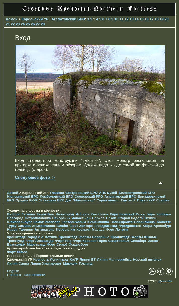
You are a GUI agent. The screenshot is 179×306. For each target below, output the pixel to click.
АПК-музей (108, 193)
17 (152, 19)
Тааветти (163, 222)
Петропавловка (38, 218)
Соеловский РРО (89, 196)
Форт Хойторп (81, 226)
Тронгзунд (15, 241)
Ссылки (162, 200)
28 (43, 24)
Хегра (147, 226)
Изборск (82, 214)
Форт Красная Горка (90, 241)
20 (167, 19)
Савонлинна (144, 222)
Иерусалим (65, 229)
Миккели (70, 263)
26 (33, 24)
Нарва (12, 229)
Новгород (15, 218)
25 (28, 24)
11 (122, 19)
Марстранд (36, 244)
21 (8, 24)
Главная (57, 193)
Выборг (13, 214)
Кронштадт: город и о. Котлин (32, 237)
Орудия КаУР (27, 200)
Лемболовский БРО (56, 196)
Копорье (163, 214)
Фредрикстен (130, 226)
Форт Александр (39, 241)
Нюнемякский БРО (23, 196)
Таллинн (26, 229)
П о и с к (14, 275)
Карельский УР (35, 19)
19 (162, 19)
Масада (98, 229)
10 (116, 19)
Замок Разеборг (46, 222)
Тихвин (150, 218)
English (13, 271)
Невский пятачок (147, 259)
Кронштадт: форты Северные (84, 237)
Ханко (153, 241)
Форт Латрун (117, 229)
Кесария (83, 229)
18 (157, 19)
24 (23, 24)
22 (13, 24)
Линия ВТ (88, 259)
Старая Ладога (130, 218)
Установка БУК (51, 200)
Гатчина (28, 214)
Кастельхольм (74, 222)
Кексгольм (100, 214)
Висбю (62, 226)
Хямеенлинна (43, 226)
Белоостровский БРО (136, 193)
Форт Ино (63, 241)
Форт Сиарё (57, 244)
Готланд (86, 263)
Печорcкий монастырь (71, 218)
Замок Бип (45, 214)
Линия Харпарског (45, 263)
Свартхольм (118, 241)
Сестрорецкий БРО (81, 193)
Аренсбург (162, 226)
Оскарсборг (78, 244)
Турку (12, 226)
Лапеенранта (121, 222)
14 (137, 19)
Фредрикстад (106, 226)
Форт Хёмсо (17, 252)
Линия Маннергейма (114, 259)
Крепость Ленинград (50, 259)
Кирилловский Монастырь (132, 214)
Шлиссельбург (19, 222)
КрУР (74, 259)
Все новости (34, 275)
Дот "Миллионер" (80, 200)
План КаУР (146, 200)
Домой (12, 19)
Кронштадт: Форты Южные (134, 237)
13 (132, 19)
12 (127, 19)
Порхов (98, 218)
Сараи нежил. (108, 200)
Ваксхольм (16, 244)
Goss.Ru (165, 281)
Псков (111, 218)
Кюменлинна (98, 222)
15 (142, 19)
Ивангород (65, 214)
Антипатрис (45, 229)
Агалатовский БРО (68, 19)
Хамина (24, 226)
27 (38, 24)
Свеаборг (139, 241)
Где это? (128, 200)
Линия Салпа (18, 263)
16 (147, 19)
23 (18, 24)
